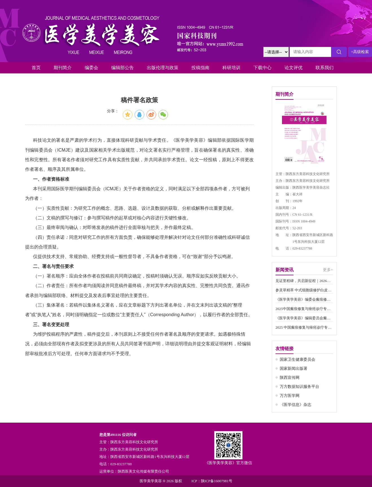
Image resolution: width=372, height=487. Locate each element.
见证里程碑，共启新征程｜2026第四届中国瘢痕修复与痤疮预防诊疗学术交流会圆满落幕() (304, 281)
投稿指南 (200, 67)
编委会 (91, 67)
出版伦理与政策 (162, 67)
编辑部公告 (122, 67)
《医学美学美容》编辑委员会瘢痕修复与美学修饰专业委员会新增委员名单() (304, 318)
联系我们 (325, 67)
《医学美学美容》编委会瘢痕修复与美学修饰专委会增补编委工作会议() (304, 299)
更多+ (328, 270)
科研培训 (231, 67)
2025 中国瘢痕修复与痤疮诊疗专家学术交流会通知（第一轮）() (304, 327)
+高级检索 (360, 52)
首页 (36, 67)
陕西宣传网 (289, 377)
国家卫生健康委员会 (297, 359)
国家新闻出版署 (293, 368)
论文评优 (294, 67)
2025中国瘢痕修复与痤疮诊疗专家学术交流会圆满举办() (304, 309)
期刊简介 (63, 67)
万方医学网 (289, 396)
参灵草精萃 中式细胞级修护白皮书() (304, 290)
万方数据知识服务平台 (299, 387)
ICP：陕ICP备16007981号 (211, 481)
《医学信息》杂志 (295, 405)
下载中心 (262, 67)
